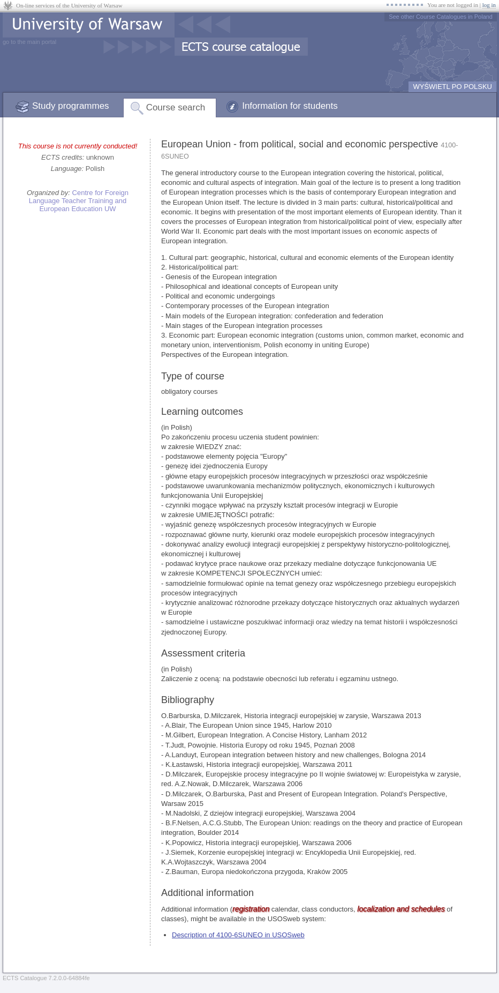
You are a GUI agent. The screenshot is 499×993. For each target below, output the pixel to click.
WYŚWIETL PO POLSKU (452, 87)
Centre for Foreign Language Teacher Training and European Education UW (78, 201)
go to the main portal (29, 42)
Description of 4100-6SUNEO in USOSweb (238, 935)
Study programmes (70, 106)
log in (489, 5)
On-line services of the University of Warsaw (69, 5)
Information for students (290, 106)
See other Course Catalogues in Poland (441, 16)
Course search (176, 107)
